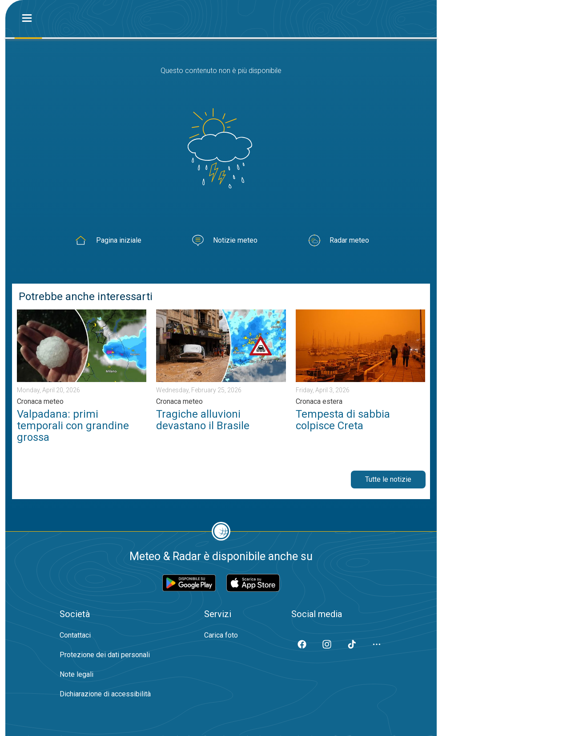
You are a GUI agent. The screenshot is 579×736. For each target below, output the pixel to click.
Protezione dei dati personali (105, 655)
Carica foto (221, 635)
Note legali (76, 674)
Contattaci (75, 635)
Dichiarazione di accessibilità (105, 694)
